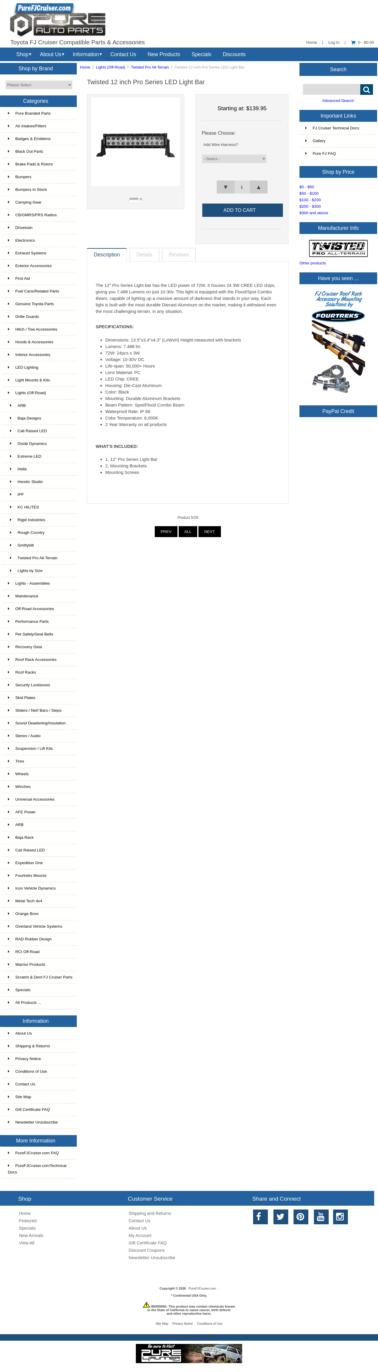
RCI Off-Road (24, 952)
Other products (312, 263)
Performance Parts (28, 621)
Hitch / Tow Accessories (33, 329)
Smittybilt (21, 545)
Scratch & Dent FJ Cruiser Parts (40, 977)
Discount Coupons (147, 1250)
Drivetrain (20, 227)
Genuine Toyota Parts (31, 304)
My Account (140, 1235)
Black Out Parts (25, 151)
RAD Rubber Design (30, 939)
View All (26, 1242)
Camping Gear (24, 202)
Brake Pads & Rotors (30, 164)
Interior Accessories (29, 354)
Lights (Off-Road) (110, 67)
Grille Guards (23, 316)
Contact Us (123, 54)
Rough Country (26, 532)
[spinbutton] (242, 187)
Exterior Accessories (30, 266)
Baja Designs (24, 418)
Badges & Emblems (29, 138)
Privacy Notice (24, 1058)
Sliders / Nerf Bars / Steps (34, 710)
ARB (17, 405)
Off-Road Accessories (31, 609)
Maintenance (23, 596)
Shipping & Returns (29, 1046)
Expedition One (25, 863)
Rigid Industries (26, 520)
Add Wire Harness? (220, 144)
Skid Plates (21, 697)
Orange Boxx (23, 913)
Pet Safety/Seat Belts (30, 634)
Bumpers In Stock (27, 189)
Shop (22, 54)
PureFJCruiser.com (202, 1288)
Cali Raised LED (27, 431)
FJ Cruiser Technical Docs (332, 128)
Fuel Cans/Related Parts (33, 291)
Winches (19, 786)
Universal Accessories (31, 799)
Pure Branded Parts (29, 113)
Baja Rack (21, 837)
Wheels (18, 774)
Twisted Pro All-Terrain (150, 67)
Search (338, 69)
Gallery (315, 141)
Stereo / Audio (24, 736)
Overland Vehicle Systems (35, 926)
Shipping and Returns (150, 1213)
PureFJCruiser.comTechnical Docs (37, 1168)
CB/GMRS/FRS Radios (32, 215)
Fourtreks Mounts (27, 875)
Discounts (234, 54)
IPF (16, 494)
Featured (28, 1220)
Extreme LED (24, 456)
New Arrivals (31, 1235)
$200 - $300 (310, 206)
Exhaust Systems (27, 253)
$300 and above (313, 213)
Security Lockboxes (29, 685)
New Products (164, 54)
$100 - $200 (310, 200)
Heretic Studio (25, 481)
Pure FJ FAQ (320, 153)
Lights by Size (25, 570)
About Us (50, 54)
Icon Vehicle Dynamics (32, 888)
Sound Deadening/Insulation (37, 723)
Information (86, 54)
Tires (16, 761)
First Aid (19, 278)
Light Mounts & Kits (29, 380)
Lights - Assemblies (29, 583)
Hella (17, 469)
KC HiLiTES (23, 507)
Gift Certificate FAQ (29, 1109)
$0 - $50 (306, 187)
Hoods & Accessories (30, 342)
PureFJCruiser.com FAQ (33, 1153)
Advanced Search (338, 100)
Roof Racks (22, 672)
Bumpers (19, 177)
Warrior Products (26, 964)
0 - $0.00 (362, 42)
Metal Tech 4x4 (25, 901)
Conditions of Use (27, 1071)
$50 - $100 (309, 193)
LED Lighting (23, 367)
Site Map (19, 1097)
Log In (334, 42)
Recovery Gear (25, 647)
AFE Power (22, 812)
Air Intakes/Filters (27, 126)
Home (311, 42)
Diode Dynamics (27, 443)
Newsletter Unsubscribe (33, 1122)
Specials (201, 54)
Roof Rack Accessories (32, 659)
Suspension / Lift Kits (30, 748)
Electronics (21, 240)
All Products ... (24, 1002)
